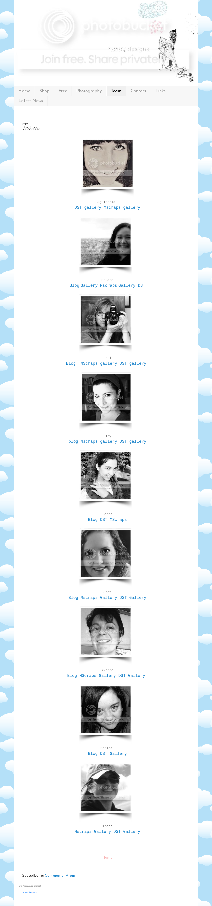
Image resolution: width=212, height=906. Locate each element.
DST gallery (87, 207)
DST (103, 520)
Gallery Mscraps (99, 285)
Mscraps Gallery (99, 598)
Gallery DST (131, 285)
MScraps (118, 520)
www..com (30, 892)
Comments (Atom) (61, 876)
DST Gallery (133, 598)
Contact (138, 91)
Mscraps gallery (122, 207)
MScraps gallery (99, 363)
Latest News (31, 101)
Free (63, 91)
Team (116, 91)
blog (73, 441)
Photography (89, 91)
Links (161, 91)
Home (24, 91)
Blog (74, 285)
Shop (44, 91)
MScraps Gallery (97, 676)
